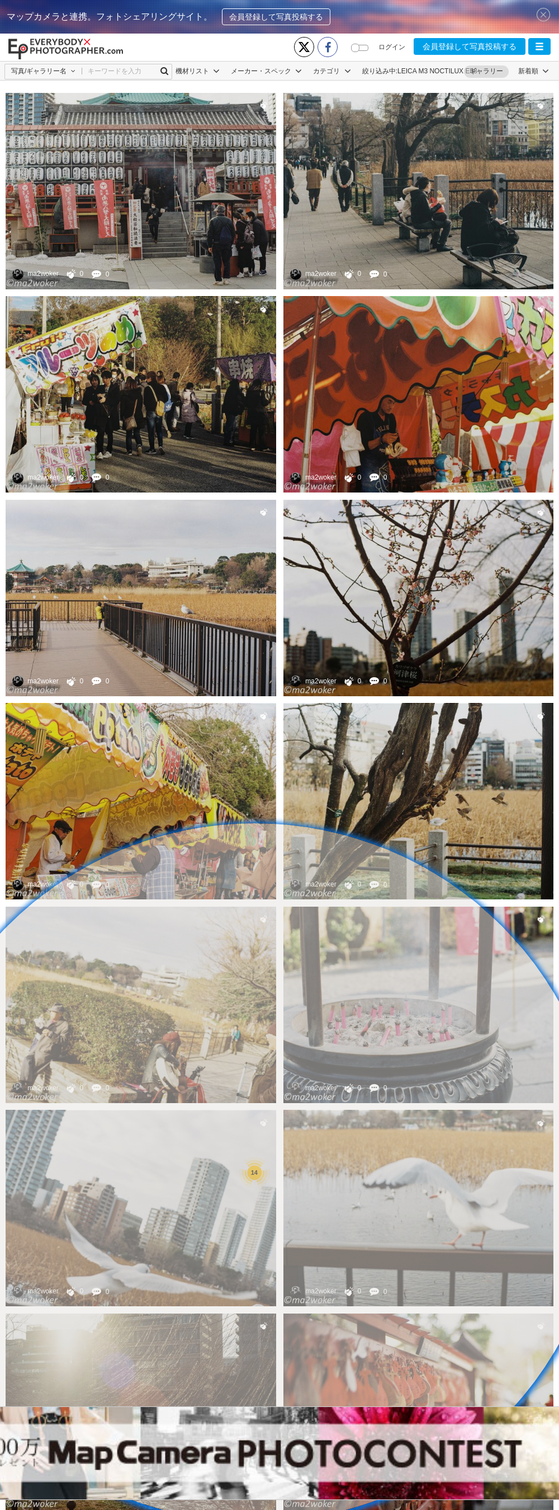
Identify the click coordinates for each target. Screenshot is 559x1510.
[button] (539, 46)
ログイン (391, 47)
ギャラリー (486, 71)
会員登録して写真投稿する (276, 16)
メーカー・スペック (266, 71)
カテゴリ (331, 71)
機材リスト (198, 71)
